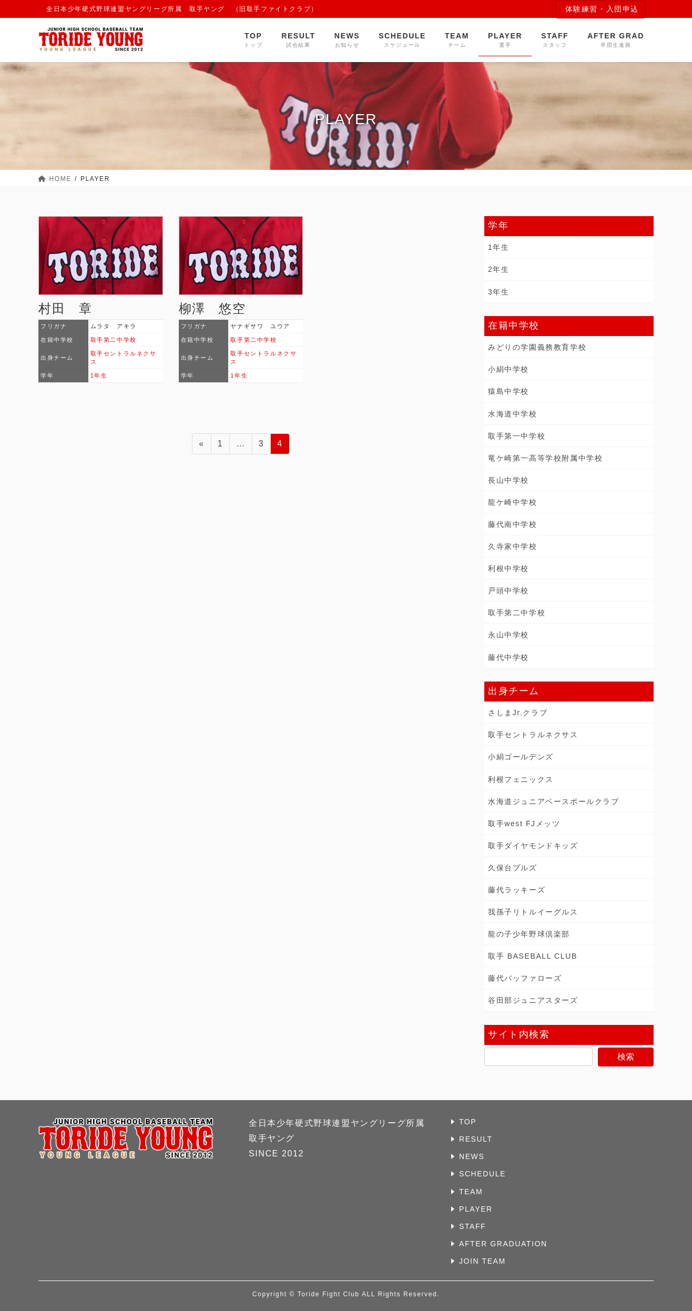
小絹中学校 (508, 369)
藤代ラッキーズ (516, 890)
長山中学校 (508, 480)
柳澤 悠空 (212, 308)
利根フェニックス (521, 779)
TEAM (471, 1191)
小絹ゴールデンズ (521, 757)
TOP (467, 1121)
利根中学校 (508, 568)
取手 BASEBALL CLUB (532, 956)
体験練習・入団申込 (602, 9)
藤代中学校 (508, 657)
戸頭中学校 (508, 590)
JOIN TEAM (482, 1261)
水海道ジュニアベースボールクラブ (553, 801)
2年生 (499, 269)
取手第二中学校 (113, 340)
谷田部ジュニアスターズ (533, 1000)
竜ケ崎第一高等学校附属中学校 (545, 458)
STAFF (472, 1226)
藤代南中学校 (512, 524)
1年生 (99, 375)
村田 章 (65, 308)
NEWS (471, 1156)
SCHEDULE (482, 1174)
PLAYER (476, 1209)
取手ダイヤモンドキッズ (533, 845)
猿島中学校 (508, 391)
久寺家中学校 (512, 546)
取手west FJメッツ (524, 823)
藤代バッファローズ (525, 978)
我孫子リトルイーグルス (533, 912)
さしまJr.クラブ (517, 712)
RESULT (476, 1139)
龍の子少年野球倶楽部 (529, 934)
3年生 (499, 292)
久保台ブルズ (512, 867)
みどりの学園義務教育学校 (537, 347)
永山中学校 (508, 635)
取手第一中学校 (516, 436)
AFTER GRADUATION (503, 1243)
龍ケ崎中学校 (512, 502)
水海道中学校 (512, 414)
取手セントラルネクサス (533, 734)
